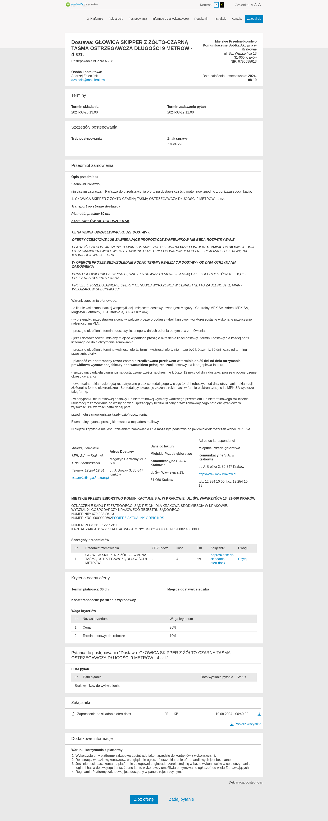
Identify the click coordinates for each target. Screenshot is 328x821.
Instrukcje (220, 18)
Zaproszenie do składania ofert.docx (221, 559)
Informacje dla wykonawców (170, 18)
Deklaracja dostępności (246, 782)
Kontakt (237, 18)
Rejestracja (116, 18)
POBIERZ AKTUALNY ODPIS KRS (138, 518)
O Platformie (95, 18)
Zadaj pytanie (181, 799)
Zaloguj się (254, 18)
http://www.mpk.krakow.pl (217, 474)
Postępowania (138, 18)
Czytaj (242, 559)
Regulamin (201, 18)
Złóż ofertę (144, 799)
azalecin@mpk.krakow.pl (89, 80)
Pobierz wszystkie (245, 724)
